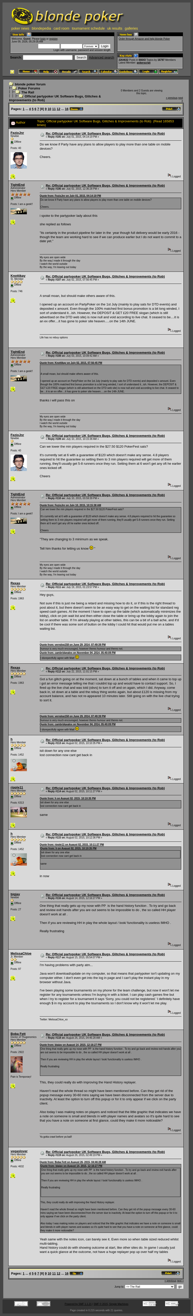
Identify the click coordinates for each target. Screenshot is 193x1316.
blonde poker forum (30, 84)
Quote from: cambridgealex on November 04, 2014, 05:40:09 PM (78, 652)
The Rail (27, 92)
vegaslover (19, 1151)
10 (49, 109)
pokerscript (143, 62)
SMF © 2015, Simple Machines (111, 1304)
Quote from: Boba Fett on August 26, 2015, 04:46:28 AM (73, 1162)
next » (180, 1280)
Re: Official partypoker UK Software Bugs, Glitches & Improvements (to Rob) (105, 133)
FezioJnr (17, 133)
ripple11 (17, 787)
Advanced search (101, 57)
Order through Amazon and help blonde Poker (144, 38)
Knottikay (18, 276)
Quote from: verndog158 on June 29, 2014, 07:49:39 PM (73, 644)
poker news (20, 28)
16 (66, 109)
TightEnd (18, 185)
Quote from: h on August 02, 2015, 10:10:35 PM (68, 798)
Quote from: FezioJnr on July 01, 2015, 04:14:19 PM (70, 195)
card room (61, 28)
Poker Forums (29, 88)
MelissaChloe (21, 953)
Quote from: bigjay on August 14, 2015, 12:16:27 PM (71, 1044)
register (53, 38)
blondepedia (41, 28)
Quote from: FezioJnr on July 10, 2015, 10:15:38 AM (70, 505)
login (42, 38)
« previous (171, 97)
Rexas (15, 583)
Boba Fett (18, 1034)
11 (54, 109)
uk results (114, 28)
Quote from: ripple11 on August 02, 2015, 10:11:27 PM (72, 844)
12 (58, 109)
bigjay (15, 894)
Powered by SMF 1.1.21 (78, 1304)
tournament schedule (88, 28)
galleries (131, 28)
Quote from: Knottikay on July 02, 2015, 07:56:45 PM (71, 362)
